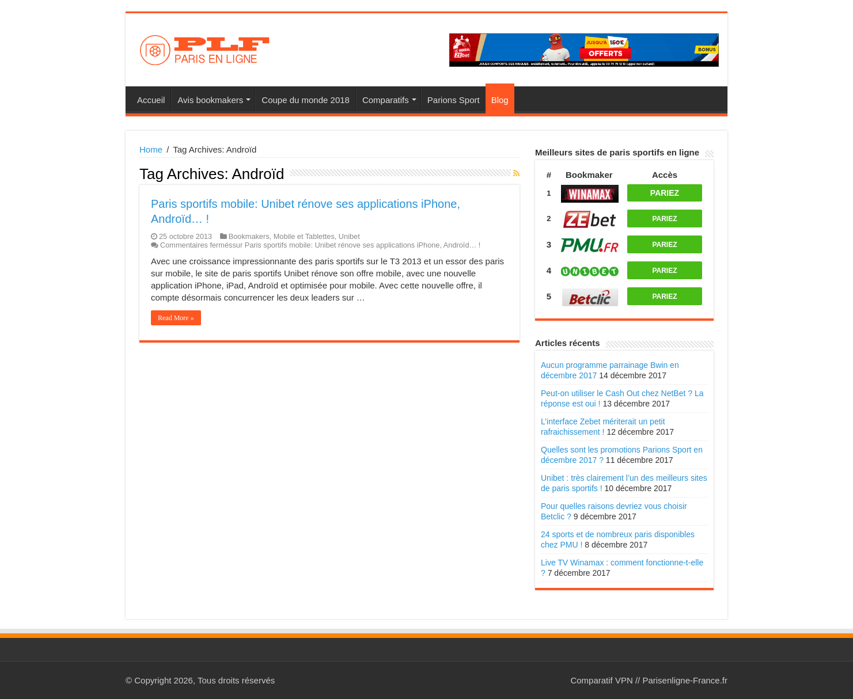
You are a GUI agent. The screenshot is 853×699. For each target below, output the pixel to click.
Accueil (151, 100)
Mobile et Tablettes (304, 236)
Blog (500, 100)
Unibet (349, 236)
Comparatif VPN (601, 680)
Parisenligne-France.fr (684, 680)
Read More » (176, 318)
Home (150, 149)
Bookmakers (249, 236)
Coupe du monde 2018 (305, 100)
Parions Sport (453, 100)
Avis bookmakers (210, 100)
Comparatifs (385, 100)
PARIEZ (664, 192)
